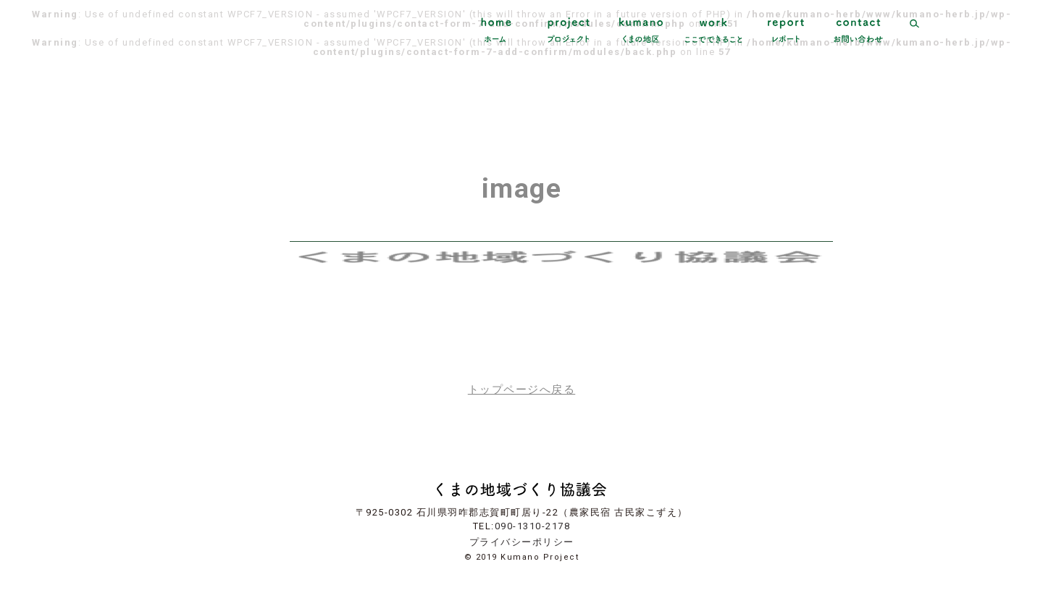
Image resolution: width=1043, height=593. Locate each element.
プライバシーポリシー (521, 542)
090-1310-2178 (533, 526)
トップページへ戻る (522, 389)
